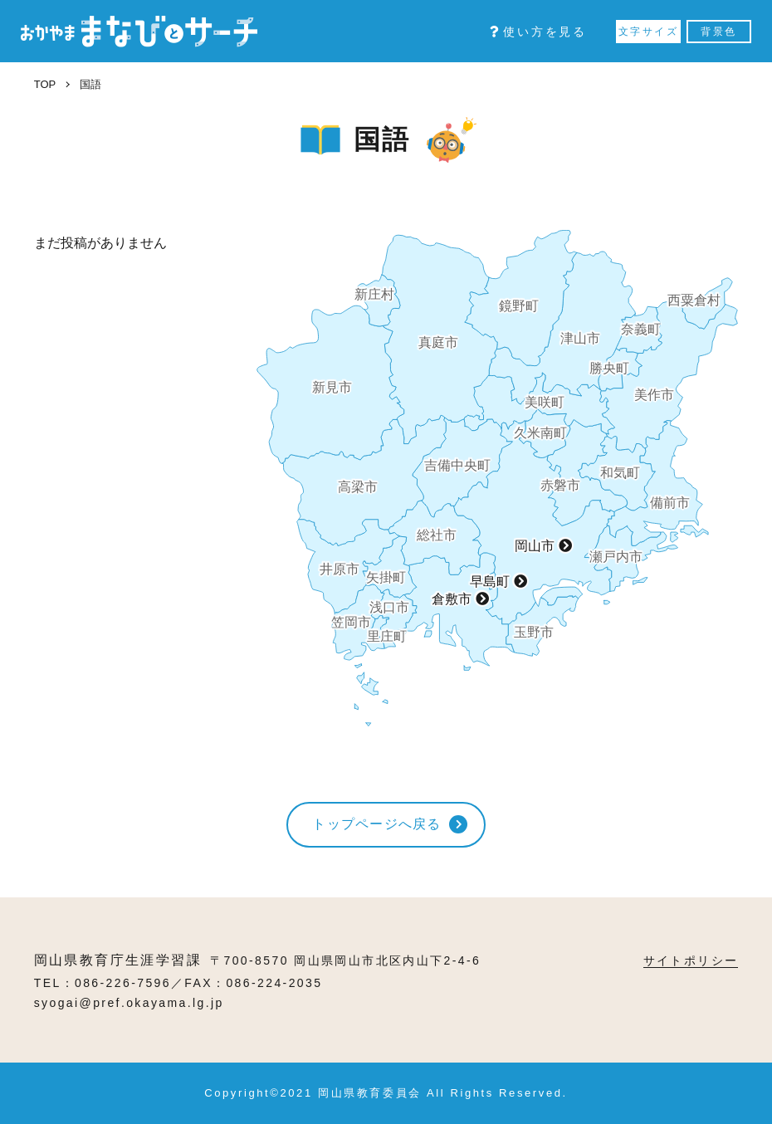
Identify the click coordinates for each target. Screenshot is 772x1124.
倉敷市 (452, 599)
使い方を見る (538, 31)
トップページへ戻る (377, 824)
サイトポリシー (691, 960)
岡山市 (535, 546)
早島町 (490, 581)
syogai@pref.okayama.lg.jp (129, 1002)
